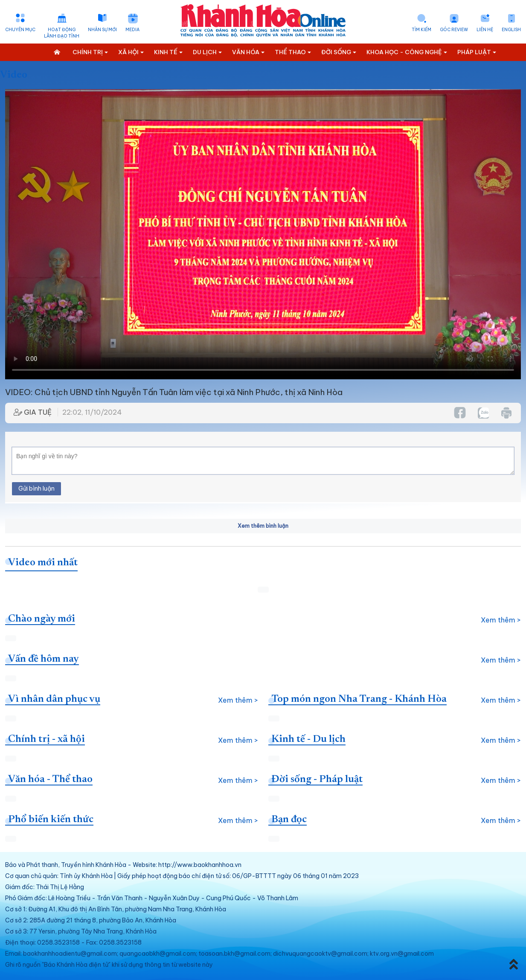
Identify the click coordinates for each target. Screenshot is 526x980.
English (511, 29)
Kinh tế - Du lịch (308, 739)
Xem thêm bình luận (263, 526)
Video (13, 75)
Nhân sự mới (102, 29)
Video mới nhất (43, 563)
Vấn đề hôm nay (43, 659)
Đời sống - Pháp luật (317, 779)
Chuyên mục (20, 29)
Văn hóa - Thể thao (50, 779)
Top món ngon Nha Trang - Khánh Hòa (359, 699)
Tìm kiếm (421, 29)
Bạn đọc (289, 819)
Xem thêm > (501, 620)
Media (132, 29)
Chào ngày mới (41, 619)
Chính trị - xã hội (46, 739)
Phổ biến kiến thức (50, 819)
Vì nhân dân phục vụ (54, 699)
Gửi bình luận (36, 488)
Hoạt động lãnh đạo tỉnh (61, 33)
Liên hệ (485, 29)
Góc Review (454, 29)
